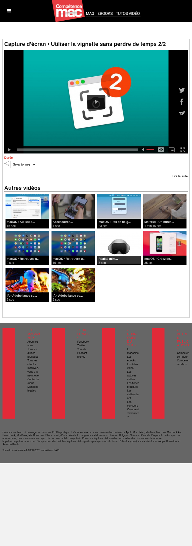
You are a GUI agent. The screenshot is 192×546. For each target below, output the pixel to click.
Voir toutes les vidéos (96, 306)
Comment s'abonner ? (133, 413)
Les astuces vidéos (131, 375)
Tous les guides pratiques (33, 353)
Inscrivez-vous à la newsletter (34, 371)
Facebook (83, 341)
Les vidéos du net (133, 394)
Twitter (81, 345)
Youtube (82, 349)
